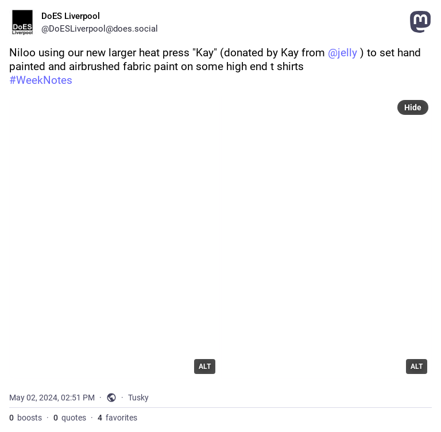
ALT (205, 366)
